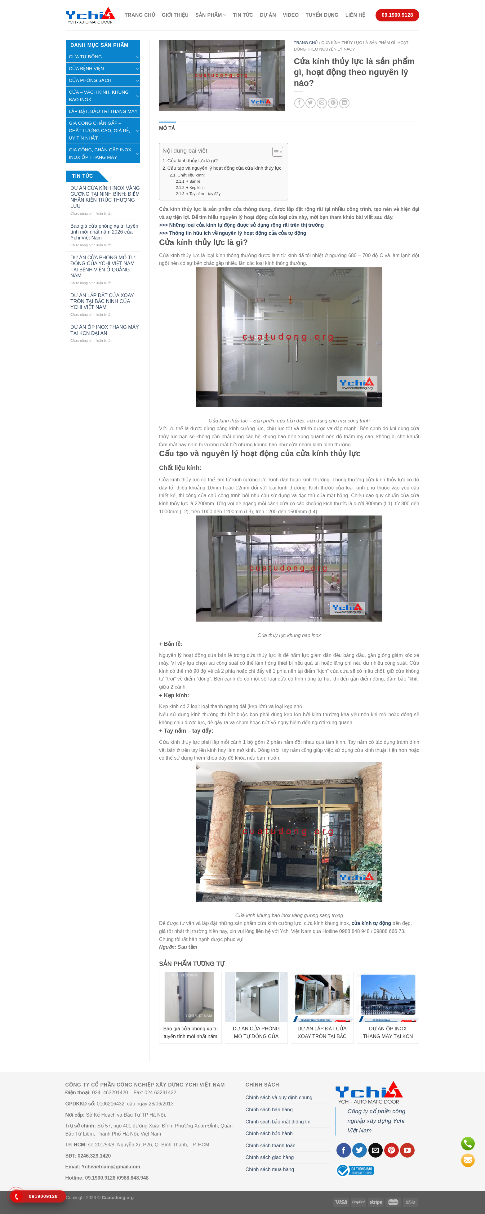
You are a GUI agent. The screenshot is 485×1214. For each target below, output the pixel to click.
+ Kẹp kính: (196, 187)
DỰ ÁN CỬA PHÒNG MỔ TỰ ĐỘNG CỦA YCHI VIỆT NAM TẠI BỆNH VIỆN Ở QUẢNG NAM (102, 266)
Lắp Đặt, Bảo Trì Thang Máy (103, 111)
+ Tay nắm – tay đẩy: (204, 194)
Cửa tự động (85, 56)
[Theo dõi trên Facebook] (343, 1150)
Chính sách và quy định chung (279, 1097)
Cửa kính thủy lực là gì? (192, 160)
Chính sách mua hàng (270, 1169)
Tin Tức (243, 15)
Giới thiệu (175, 15)
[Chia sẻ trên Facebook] (299, 103)
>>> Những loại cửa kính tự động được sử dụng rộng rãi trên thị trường (241, 225)
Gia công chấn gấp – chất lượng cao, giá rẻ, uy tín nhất (99, 130)
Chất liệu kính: (191, 175)
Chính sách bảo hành (269, 1133)
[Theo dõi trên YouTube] (407, 1150)
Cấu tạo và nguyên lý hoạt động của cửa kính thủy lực (224, 168)
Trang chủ (140, 15)
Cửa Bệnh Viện (86, 68)
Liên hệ (355, 15)
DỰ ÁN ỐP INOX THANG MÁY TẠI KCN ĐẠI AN (104, 330)
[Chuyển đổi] (137, 56)
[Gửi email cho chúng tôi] (375, 1150)
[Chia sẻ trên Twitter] (310, 103)
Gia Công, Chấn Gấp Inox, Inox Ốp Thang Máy (101, 153)
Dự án (268, 15)
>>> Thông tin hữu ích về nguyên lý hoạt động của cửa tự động (232, 233)
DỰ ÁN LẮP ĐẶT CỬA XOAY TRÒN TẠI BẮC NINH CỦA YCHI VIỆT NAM (102, 301)
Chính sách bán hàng (269, 1109)
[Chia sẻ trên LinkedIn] (344, 103)
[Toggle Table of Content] (275, 151)
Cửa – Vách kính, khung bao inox (99, 95)
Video (291, 15)
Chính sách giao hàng (270, 1157)
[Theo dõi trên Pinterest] (391, 1150)
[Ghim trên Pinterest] (333, 103)
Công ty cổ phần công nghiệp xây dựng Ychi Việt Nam (376, 1120)
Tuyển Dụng (321, 15)
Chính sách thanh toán (271, 1145)
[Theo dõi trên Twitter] (359, 1150)
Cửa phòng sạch (90, 80)
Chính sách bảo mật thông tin (278, 1121)
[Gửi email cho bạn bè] (322, 103)
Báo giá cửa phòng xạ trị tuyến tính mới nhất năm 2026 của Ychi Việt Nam (104, 231)
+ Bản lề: (194, 181)
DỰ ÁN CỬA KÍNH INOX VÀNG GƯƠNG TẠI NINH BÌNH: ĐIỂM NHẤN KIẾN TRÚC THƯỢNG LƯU (105, 197)
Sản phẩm (210, 15)
